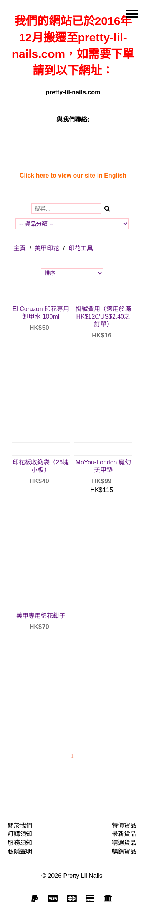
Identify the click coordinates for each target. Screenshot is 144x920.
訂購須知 (20, 834)
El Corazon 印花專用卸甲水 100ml (40, 313)
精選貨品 (124, 842)
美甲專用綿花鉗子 (40, 615)
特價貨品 (124, 825)
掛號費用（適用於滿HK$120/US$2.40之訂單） (103, 317)
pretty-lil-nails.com (73, 92)
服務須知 (20, 842)
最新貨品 (124, 834)
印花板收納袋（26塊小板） (41, 466)
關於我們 (20, 825)
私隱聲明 (20, 851)
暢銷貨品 (124, 851)
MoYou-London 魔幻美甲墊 (103, 466)
